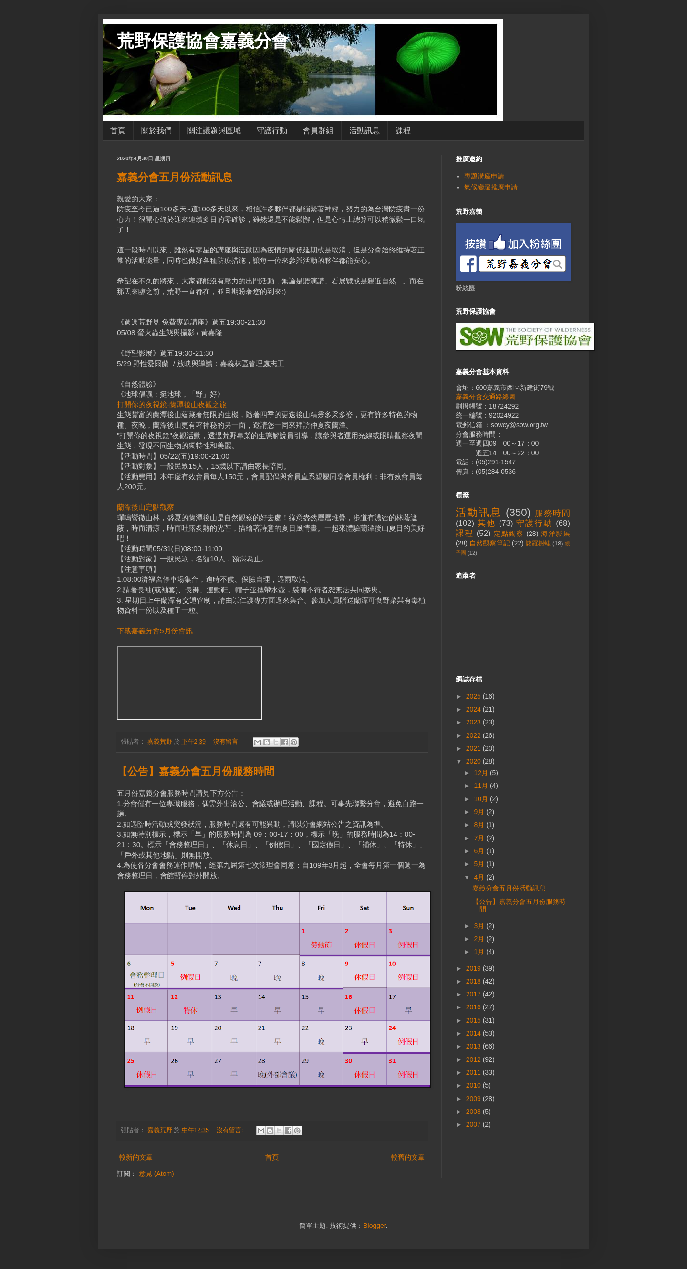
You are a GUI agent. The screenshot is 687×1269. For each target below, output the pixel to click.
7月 (480, 838)
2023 (474, 722)
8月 (480, 825)
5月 (480, 864)
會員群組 (318, 130)
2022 (474, 735)
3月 (480, 926)
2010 (474, 1085)
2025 (474, 696)
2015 (474, 1020)
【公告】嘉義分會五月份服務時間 (195, 771)
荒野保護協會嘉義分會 (203, 41)
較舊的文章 (408, 1157)
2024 (474, 709)
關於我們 (156, 130)
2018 (474, 981)
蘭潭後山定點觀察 (145, 507)
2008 (474, 1111)
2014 (474, 1033)
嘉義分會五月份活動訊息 (174, 177)
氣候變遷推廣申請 (491, 187)
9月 (480, 812)
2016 (474, 1007)
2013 (474, 1046)
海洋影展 (555, 533)
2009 (474, 1098)
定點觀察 (509, 533)
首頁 (117, 130)
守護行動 (272, 130)
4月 (480, 877)
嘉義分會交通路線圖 (486, 396)
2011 (474, 1072)
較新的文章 (136, 1157)
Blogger (374, 1225)
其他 (487, 523)
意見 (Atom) (156, 1173)
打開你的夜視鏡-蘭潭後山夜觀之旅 (172, 404)
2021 (474, 748)
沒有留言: (227, 741)
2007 (474, 1124)
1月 (480, 951)
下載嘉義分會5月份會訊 (155, 631)
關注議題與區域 (214, 130)
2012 (474, 1059)
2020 (474, 761)
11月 (481, 785)
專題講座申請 (484, 176)
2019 (474, 968)
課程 (403, 130)
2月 (480, 939)
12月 (481, 772)
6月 (480, 851)
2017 (474, 994)
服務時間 (552, 513)
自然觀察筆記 (489, 543)
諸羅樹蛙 (538, 543)
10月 (481, 799)
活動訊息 (364, 130)
